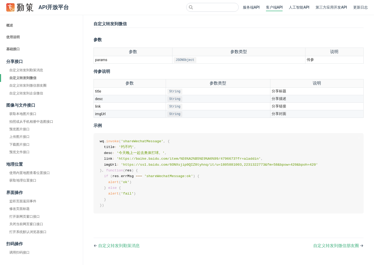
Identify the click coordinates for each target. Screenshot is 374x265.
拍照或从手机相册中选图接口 (31, 122)
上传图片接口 (19, 137)
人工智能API (299, 7)
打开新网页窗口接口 (24, 216)
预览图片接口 (19, 129)
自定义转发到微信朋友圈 (27, 85)
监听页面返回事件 (22, 201)
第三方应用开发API (331, 7)
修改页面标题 (19, 209)
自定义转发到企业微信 (26, 93)
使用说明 (13, 37)
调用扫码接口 (19, 252)
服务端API (251, 7)
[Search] (212, 7)
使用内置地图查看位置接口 (29, 173)
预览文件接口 (19, 152)
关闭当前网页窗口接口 (26, 224)
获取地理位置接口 (22, 180)
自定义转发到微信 (22, 78)
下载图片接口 (19, 144)
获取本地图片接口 (22, 114)
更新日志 (360, 7)
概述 (9, 25)
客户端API (274, 7)
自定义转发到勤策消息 (26, 70)
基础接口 (13, 49)
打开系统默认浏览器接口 (27, 232)
